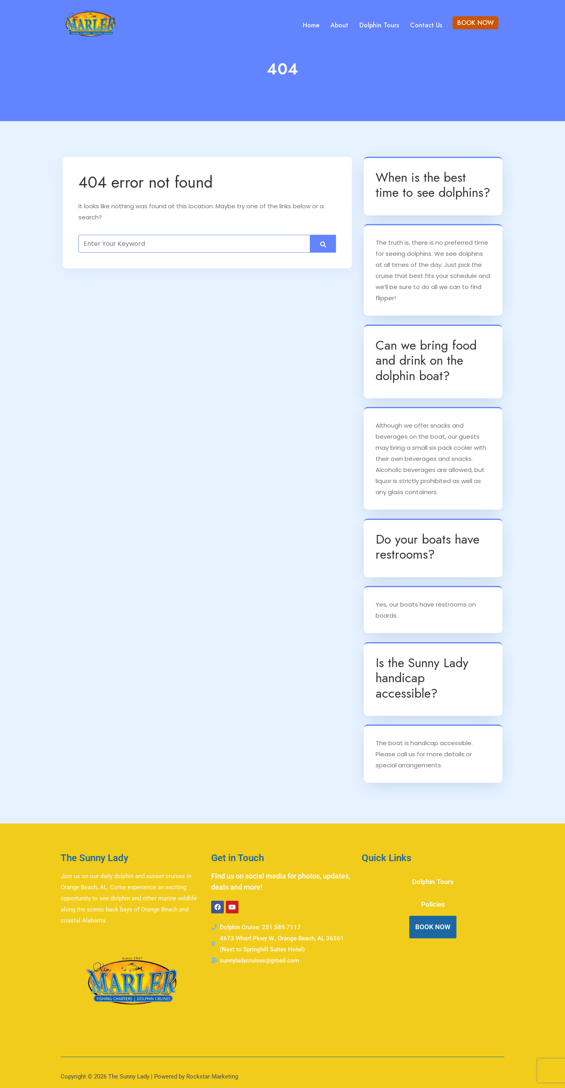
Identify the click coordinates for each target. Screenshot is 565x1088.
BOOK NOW (475, 22)
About (339, 25)
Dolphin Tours (379, 25)
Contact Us (426, 25)
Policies (433, 904)
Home (311, 25)
